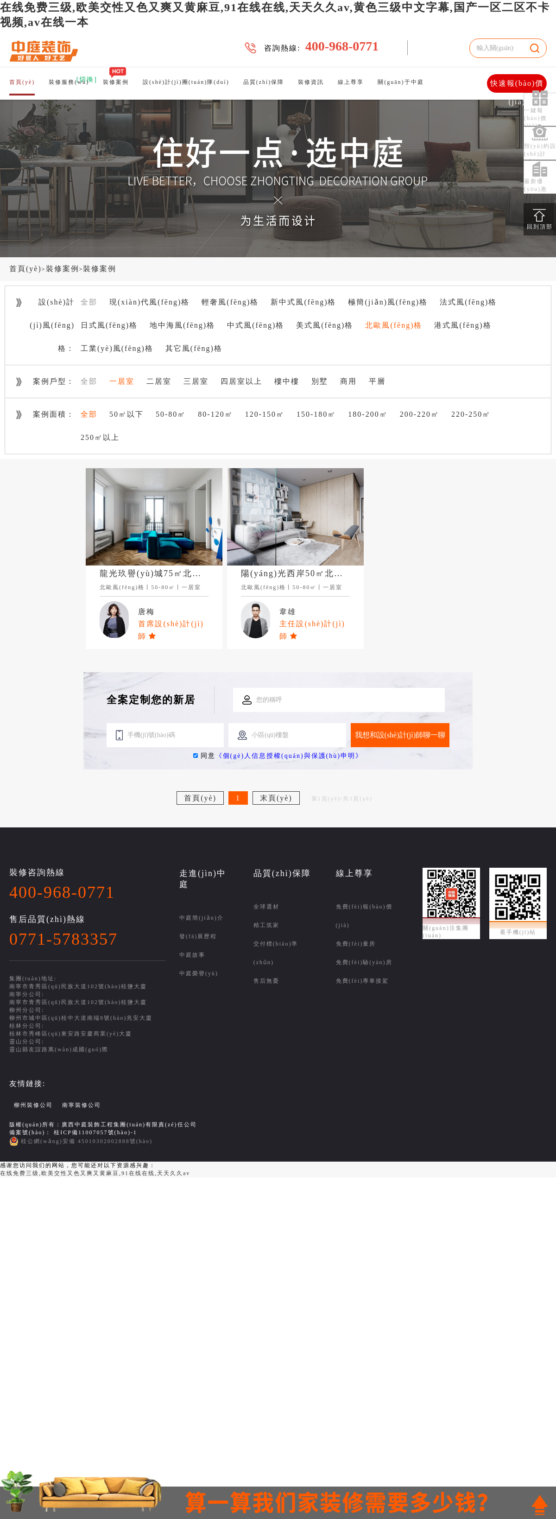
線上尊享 (351, 82)
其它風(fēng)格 (193, 348)
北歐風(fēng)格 (393, 325)
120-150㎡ (264, 414)
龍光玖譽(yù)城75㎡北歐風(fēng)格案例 (182, 573)
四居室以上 (241, 381)
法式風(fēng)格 (468, 302)
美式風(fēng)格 (324, 325)
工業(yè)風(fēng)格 (117, 348)
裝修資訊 (311, 82)
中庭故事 (192, 955)
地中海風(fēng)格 (182, 325)
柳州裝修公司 (33, 1105)
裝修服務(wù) (69, 82)
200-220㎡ (419, 414)
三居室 (195, 381)
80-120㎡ (215, 414)
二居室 (158, 381)
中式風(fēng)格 (255, 325)
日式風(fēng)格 (109, 325)
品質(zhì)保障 (263, 82)
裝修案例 (116, 82)
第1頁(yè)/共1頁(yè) (342, 798)
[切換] (86, 79)
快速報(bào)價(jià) (517, 86)
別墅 (319, 381)
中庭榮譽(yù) (198, 973)
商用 (348, 381)
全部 (89, 302)
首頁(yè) (22, 82)
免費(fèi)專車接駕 (362, 981)
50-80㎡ (171, 414)
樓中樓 (286, 381)
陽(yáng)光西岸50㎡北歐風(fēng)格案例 (323, 573)
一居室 (121, 381)
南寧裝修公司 (81, 1105)
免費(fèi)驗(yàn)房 (364, 962)
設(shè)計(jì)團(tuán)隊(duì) (186, 82)
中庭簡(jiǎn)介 (201, 918)
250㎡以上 (100, 437)
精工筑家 (266, 925)
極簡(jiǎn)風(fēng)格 (388, 302)
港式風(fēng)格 (462, 325)
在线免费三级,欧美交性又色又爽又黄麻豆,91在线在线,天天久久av (95, 1173)
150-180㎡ (316, 414)
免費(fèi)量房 (356, 944)
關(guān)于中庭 (400, 82)
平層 (377, 381)
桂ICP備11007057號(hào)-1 (95, 1132)
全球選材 (266, 906)
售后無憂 (266, 981)
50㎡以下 (126, 414)
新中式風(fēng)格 (303, 302)
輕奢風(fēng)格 (230, 302)
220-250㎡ (471, 414)
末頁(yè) (276, 798)
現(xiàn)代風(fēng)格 (149, 302)
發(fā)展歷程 (198, 936)
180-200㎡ (367, 414)
